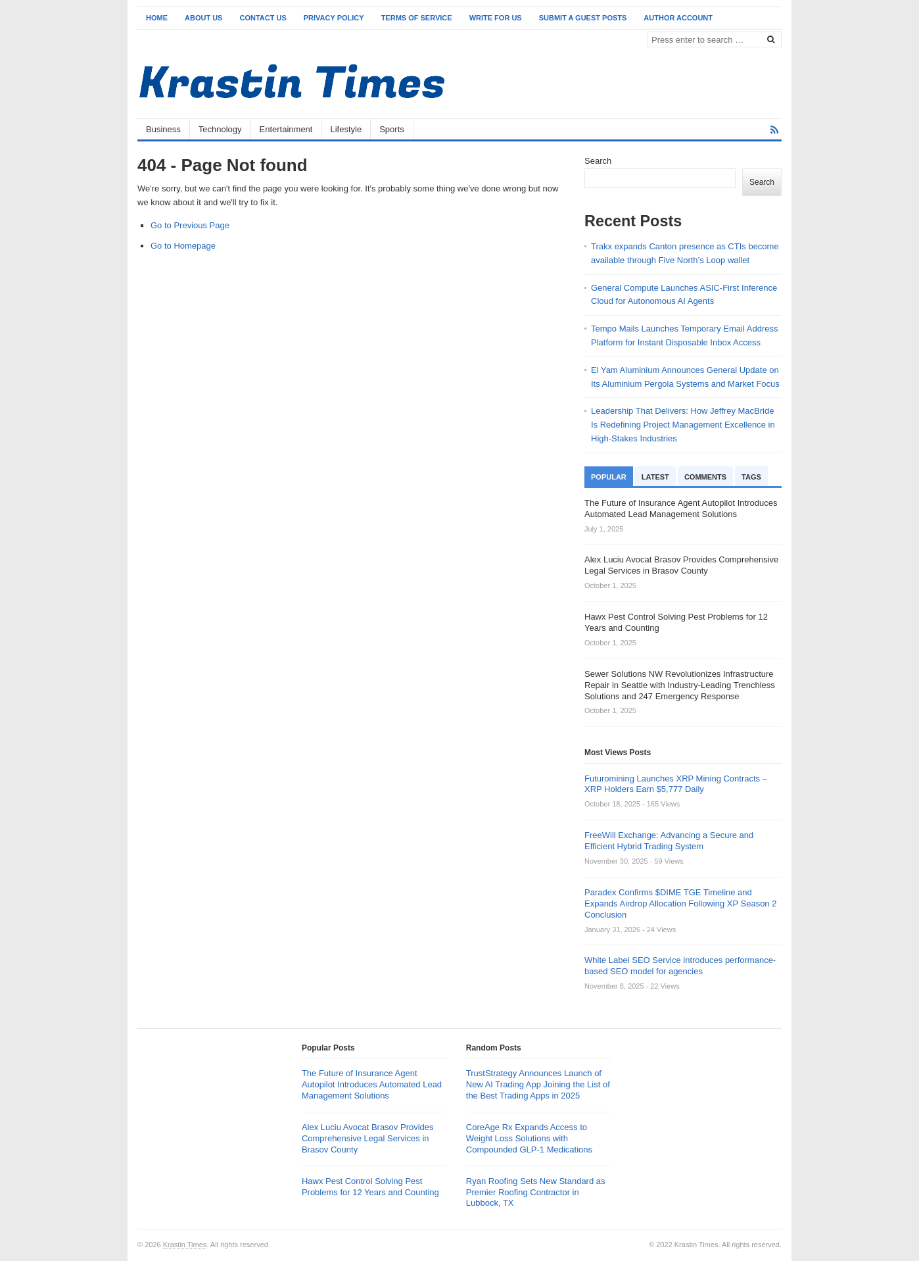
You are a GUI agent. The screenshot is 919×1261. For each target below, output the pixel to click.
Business (163, 129)
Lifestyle (346, 129)
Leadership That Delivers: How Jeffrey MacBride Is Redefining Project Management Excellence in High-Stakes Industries (683, 424)
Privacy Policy (334, 18)
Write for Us (495, 18)
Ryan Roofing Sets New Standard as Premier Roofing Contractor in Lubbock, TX (535, 1192)
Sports (391, 129)
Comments (705, 477)
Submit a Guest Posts (583, 18)
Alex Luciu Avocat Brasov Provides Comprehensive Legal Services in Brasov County (368, 1138)
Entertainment (286, 129)
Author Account (678, 18)
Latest (655, 477)
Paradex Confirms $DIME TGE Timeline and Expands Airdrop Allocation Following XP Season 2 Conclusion (680, 903)
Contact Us (262, 18)
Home (157, 18)
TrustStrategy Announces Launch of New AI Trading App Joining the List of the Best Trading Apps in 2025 (538, 1084)
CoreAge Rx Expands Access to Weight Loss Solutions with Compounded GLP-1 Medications (529, 1138)
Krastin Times (185, 1245)
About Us (203, 18)
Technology (220, 129)
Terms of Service (416, 18)
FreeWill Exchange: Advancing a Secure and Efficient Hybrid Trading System (668, 840)
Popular (608, 477)
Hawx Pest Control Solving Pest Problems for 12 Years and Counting (370, 1186)
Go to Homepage (183, 246)
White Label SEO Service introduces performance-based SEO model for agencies (680, 965)
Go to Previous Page (190, 225)
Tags (751, 477)
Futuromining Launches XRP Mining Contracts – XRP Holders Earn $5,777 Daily (675, 784)
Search (597, 161)
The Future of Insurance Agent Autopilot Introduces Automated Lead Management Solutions (372, 1084)
